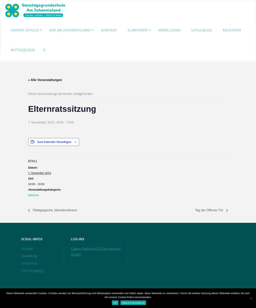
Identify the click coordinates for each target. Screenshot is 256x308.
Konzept (27, 248)
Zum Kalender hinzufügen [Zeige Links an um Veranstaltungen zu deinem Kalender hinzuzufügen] (54, 142)
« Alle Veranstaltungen (45, 80)
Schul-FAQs (29, 263)
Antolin (76, 254)
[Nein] (251, 298)
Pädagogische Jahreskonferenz (54, 210)
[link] (44, 50)
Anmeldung (29, 256)
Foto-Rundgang (32, 270)
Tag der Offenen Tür (209, 210)
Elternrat (33, 195)
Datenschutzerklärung (133, 302)
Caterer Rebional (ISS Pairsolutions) (96, 248)
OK (115, 302)
